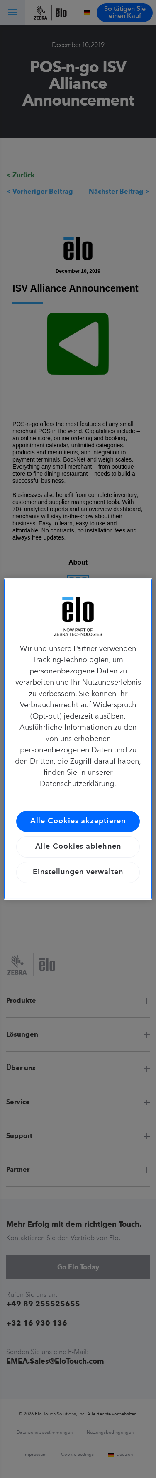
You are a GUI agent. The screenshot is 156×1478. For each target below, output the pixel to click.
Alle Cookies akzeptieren (78, 821)
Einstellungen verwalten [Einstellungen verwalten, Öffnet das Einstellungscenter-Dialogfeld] (78, 872)
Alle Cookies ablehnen (78, 846)
